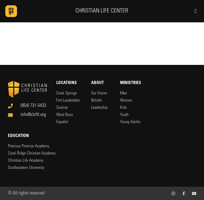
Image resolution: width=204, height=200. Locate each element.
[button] (195, 11)
